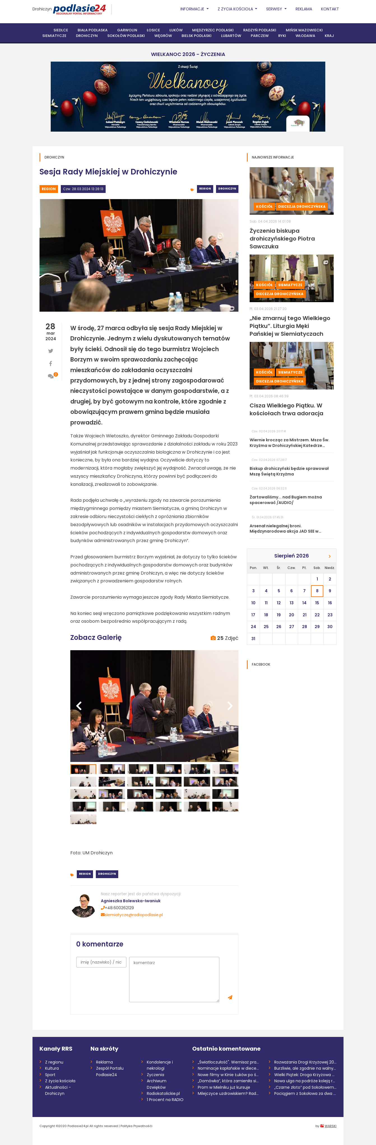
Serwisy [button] (274, 9)
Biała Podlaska (93, 30)
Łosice (153, 30)
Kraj (329, 36)
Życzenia (155, 1075)
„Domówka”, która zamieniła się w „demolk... (229, 1081)
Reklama (304, 9)
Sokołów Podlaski (126, 36)
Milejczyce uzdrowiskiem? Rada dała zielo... (229, 1093)
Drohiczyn (42, 9)
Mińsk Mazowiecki (304, 30)
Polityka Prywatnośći (136, 1126)
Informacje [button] (192, 9)
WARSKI (330, 1126)
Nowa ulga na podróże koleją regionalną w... (305, 1081)
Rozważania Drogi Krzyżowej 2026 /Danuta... (305, 1062)
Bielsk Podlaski (197, 36)
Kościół (264, 206)
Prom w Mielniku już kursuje (224, 1087)
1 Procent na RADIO (165, 1099)
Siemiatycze (54, 36)
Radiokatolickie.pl (163, 1093)
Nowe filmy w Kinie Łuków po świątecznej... (229, 1075)
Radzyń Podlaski (259, 30)
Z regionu (54, 1062)
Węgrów (163, 36)
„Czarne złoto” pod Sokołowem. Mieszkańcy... (305, 1087)
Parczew (260, 36)
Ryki (282, 36)
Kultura (52, 1068)
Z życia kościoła (60, 1081)
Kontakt (330, 9)
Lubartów (231, 36)
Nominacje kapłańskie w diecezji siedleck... (229, 1068)
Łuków (176, 30)
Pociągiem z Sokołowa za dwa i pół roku (305, 1093)
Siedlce (61, 30)
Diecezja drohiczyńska (302, 206)
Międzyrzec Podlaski (213, 30)
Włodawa (305, 36)
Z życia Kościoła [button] (236, 9)
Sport (50, 1075)
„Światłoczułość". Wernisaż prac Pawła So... (229, 1062)
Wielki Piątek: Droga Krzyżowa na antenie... (305, 1075)
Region (49, 188)
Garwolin (127, 30)
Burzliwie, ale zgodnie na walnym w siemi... (305, 1068)
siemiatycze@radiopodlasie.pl (132, 915)
